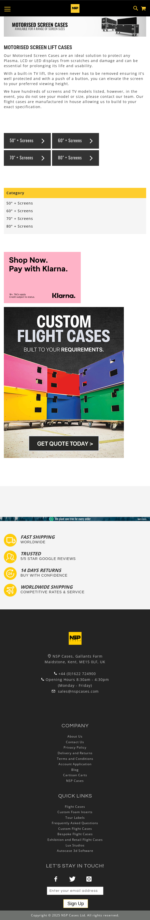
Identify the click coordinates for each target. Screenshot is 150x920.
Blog (75, 770)
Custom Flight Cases (75, 828)
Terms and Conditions (75, 759)
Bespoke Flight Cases (75, 834)
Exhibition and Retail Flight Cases (75, 839)
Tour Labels (75, 817)
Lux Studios (75, 845)
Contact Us (75, 742)
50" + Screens (22, 140)
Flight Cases (75, 806)
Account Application (75, 764)
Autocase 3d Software (75, 851)
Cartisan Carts (75, 775)
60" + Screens (70, 140)
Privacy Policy (75, 747)
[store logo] (75, 8)
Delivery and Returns (75, 753)
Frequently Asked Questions (75, 823)
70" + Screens (21, 158)
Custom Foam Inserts (75, 812)
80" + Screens (70, 158)
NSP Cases (75, 781)
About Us (75, 736)
